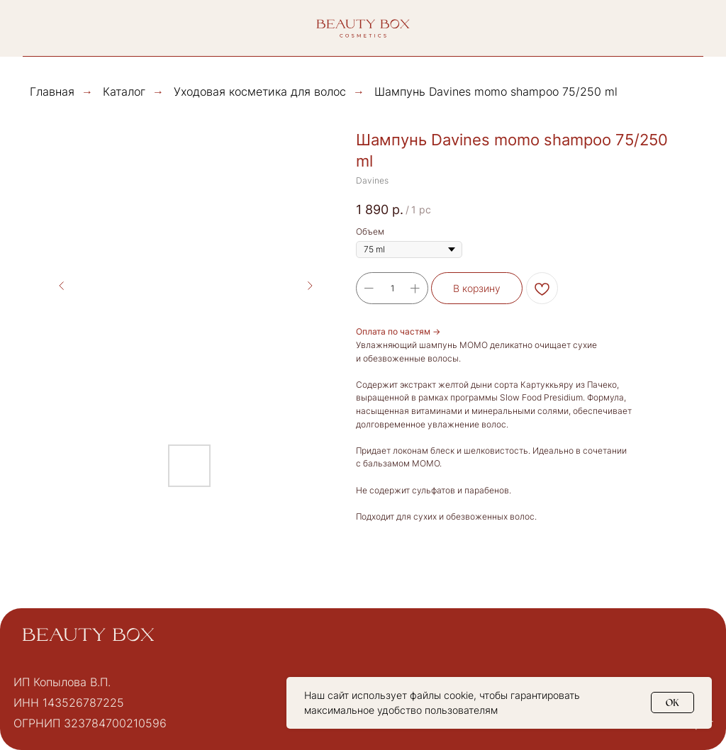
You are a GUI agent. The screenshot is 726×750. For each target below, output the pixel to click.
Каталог (124, 92)
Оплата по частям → (398, 331)
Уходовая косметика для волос (260, 91)
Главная (52, 92)
